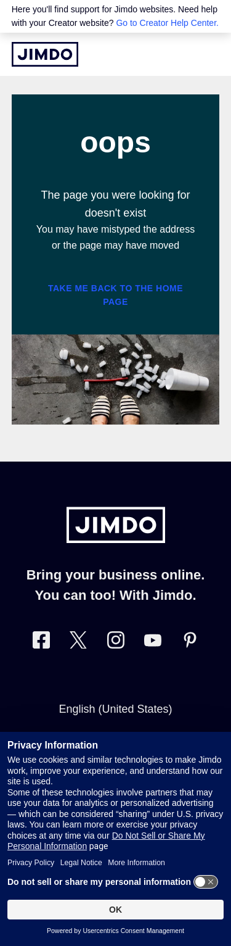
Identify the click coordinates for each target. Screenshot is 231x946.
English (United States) (115, 709)
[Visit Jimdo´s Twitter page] (78, 642)
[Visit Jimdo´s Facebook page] (41, 642)
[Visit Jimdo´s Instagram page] (115, 642)
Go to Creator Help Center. (167, 23)
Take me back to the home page (115, 295)
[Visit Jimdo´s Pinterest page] (189, 642)
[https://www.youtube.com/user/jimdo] (152, 642)
